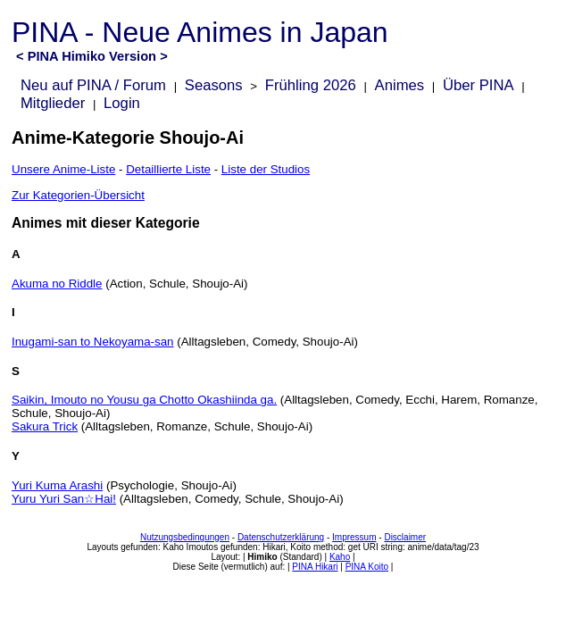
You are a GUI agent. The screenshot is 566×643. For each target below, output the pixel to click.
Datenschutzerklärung (280, 537)
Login (122, 103)
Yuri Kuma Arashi (57, 485)
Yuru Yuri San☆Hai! (64, 498)
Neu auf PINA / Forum (93, 85)
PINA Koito (366, 567)
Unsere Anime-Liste (63, 169)
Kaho (339, 557)
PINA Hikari (314, 567)
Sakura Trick (45, 426)
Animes (400, 85)
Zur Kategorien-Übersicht (78, 195)
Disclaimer (405, 537)
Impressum (354, 537)
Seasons (214, 85)
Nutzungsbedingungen (184, 537)
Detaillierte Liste (168, 169)
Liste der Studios (265, 169)
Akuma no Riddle (57, 283)
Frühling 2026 (310, 85)
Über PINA (478, 85)
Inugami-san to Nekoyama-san (93, 341)
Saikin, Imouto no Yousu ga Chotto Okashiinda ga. (144, 399)
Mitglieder (53, 103)
